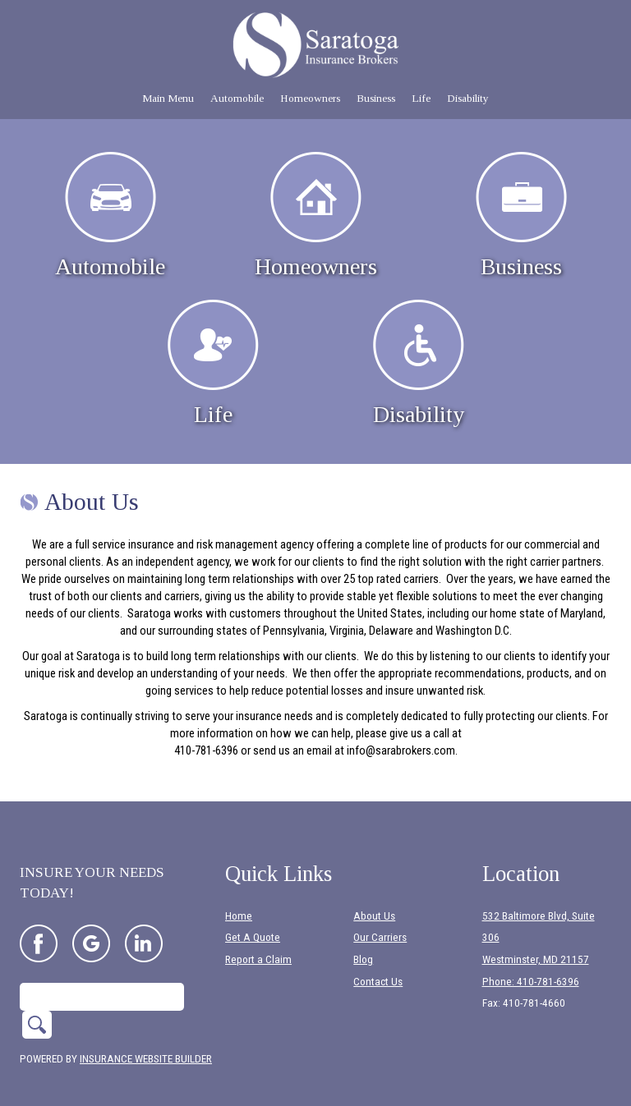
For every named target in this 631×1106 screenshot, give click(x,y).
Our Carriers (380, 916)
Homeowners (316, 215)
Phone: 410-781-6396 (530, 959)
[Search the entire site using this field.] (102, 975)
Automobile (110, 215)
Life (213, 363)
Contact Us (378, 959)
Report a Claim (258, 938)
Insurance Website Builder (146, 1036)
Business (521, 215)
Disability (418, 363)
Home (238, 894)
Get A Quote (252, 916)
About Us (374, 894)
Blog (363, 938)
